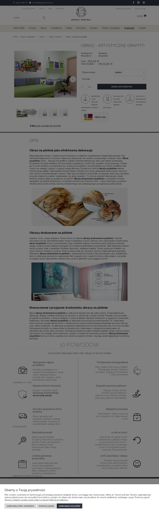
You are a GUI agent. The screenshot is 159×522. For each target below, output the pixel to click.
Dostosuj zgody (46, 506)
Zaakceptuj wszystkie (69, 506)
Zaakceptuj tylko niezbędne (20, 506)
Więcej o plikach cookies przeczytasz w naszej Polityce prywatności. (36, 500)
